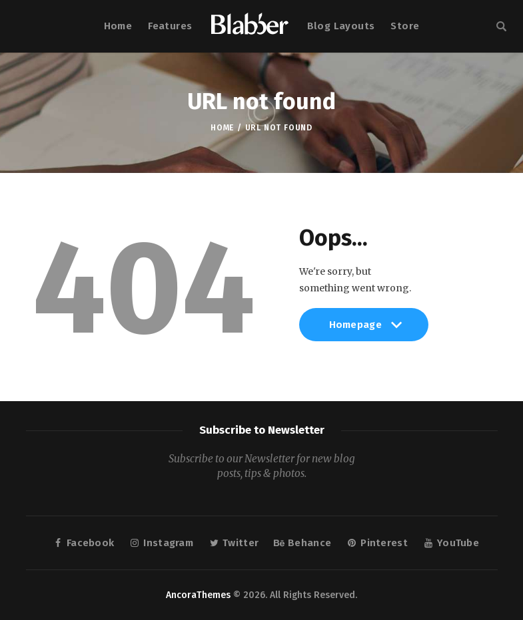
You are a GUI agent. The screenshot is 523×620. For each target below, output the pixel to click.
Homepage (364, 330)
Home (222, 127)
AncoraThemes (198, 595)
